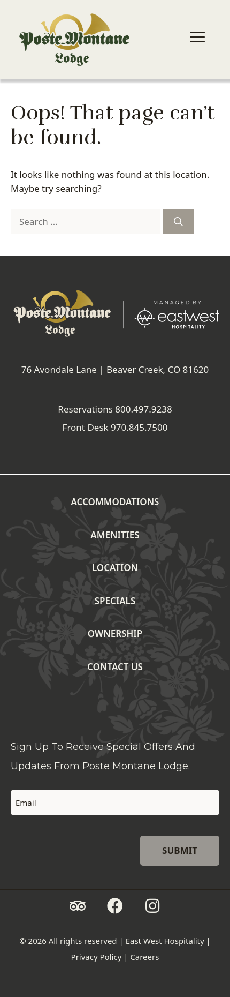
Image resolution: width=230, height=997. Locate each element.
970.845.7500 (139, 427)
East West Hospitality (165, 940)
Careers (144, 956)
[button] (78, 906)
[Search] (178, 222)
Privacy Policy (96, 956)
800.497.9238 (143, 409)
